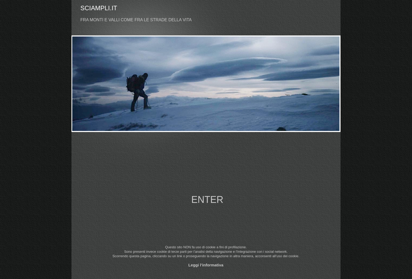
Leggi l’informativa (205, 265)
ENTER (207, 199)
